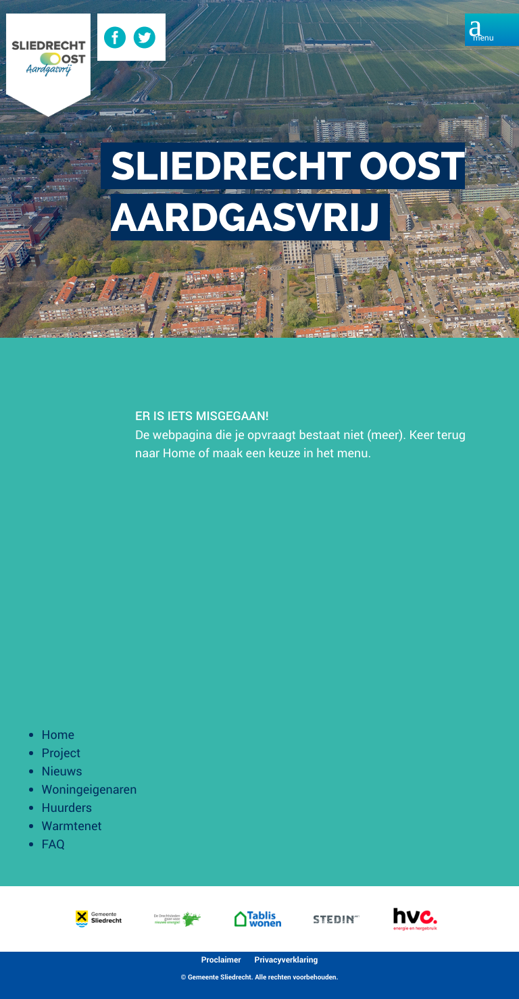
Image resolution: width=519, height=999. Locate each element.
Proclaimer (221, 959)
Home (179, 452)
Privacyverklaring (286, 959)
